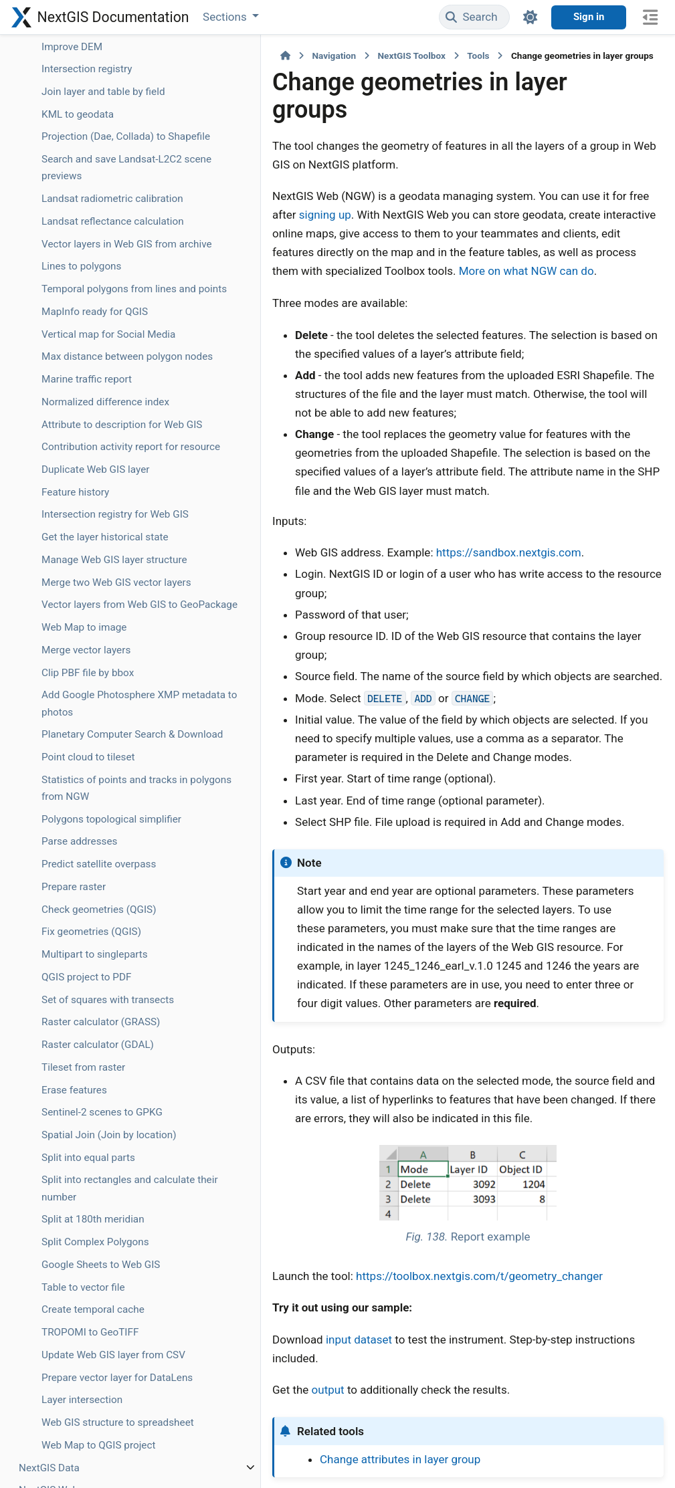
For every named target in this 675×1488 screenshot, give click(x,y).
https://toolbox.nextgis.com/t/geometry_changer (367, 1117)
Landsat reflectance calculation (86, 955)
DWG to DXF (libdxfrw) (69, 673)
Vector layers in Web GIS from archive (87, 994)
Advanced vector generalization (79, 82)
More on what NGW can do (456, 224)
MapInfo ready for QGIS (81, 1096)
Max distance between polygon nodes (80, 1183)
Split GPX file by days (89, 372)
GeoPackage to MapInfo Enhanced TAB (84, 214)
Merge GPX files (77, 395)
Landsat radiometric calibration (86, 915)
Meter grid (64, 457)
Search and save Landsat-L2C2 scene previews (87, 868)
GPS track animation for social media (87, 262)
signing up (592, 168)
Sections (226, 16)
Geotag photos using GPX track (88, 301)
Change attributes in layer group (287, 1281)
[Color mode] (530, 17)
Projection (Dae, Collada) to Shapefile (88, 820)
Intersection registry (86, 727)
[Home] (173, 55)
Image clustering (79, 580)
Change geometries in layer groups (86, 166)
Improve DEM (71, 705)
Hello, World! (70, 479)
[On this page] (651, 17)
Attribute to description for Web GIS (85, 1301)
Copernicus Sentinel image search (86, 611)
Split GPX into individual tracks (78, 425)
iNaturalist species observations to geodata (83, 518)
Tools (366, 55)
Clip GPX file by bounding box (75, 340)
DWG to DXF (69, 643)
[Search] (474, 17)
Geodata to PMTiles (86, 136)
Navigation (221, 55)
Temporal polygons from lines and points (89, 1057)
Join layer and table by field (85, 758)
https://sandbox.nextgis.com (396, 468)
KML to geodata (77, 789)
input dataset (246, 1180)
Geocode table (74, 113)
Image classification (87, 558)
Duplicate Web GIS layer (83, 1389)
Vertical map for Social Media (77, 1136)
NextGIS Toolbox (298, 55)
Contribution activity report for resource (86, 1350)
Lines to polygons (81, 1026)
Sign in (588, 17)
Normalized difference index (77, 1254)
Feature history (75, 1420)
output (215, 1212)
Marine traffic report (86, 1223)
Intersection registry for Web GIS (86, 1451)
